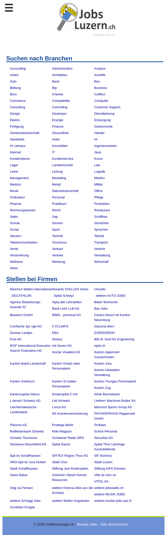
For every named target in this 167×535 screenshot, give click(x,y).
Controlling (59, 107)
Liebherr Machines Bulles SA (115, 400)
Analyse (100, 68)
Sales (14, 216)
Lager (14, 165)
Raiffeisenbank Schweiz (27, 431)
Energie (57, 120)
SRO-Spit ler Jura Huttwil (28, 462)
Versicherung (19, 255)
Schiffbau (101, 216)
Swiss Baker (19, 475)
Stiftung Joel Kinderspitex (70, 468)
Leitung (57, 171)
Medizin (15, 184)
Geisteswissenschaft (24, 133)
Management (19, 178)
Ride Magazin (62, 431)
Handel (99, 133)
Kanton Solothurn (22, 381)
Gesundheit (60, 133)
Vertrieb (57, 255)
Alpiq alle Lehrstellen (67, 302)
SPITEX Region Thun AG (70, 455)
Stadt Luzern (103, 462)
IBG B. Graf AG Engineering (114, 339)
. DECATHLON (20, 295)
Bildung (15, 88)
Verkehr (99, 249)
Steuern (15, 236)
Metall (56, 184)
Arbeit (14, 75)
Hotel (55, 139)
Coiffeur (99, 94)
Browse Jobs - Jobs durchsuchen (102, 524)
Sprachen (101, 229)
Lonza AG (59, 407)
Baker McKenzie (106, 302)
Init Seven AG (62, 346)
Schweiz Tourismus (23, 438)
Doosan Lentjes (21, 333)
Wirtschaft (101, 262)
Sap (55, 216)
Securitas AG (103, 438)
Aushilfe (100, 75)
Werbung (58, 262)
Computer (101, 101)
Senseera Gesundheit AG (28, 444)
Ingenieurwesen (105, 146)
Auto (13, 81)
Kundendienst (20, 158)
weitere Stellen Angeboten (70, 501)
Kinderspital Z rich (65, 394)
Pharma (15, 204)
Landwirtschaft (62, 165)
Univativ (100, 289)
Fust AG (16, 339)
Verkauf (57, 249)
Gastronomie (103, 126)
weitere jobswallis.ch (109, 488)
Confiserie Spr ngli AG (26, 326)
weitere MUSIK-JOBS (109, 494)
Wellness (16, 262)
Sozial (14, 229)
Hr (96, 139)
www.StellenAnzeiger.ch (86, 19)
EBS (55, 333)
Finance (57, 126)
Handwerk (17, 139)
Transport (101, 242)
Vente (14, 249)
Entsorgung (102, 120)
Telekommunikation (23, 242)
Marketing (59, 178)
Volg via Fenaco (21, 488)
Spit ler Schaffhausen (25, 455)
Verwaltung (102, 255)
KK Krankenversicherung (70, 413)
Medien (99, 178)
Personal (58, 197)
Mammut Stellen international (31, 289)
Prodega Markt (62, 425)
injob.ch (99, 346)
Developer (59, 113)
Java (97, 152)
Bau (97, 81)
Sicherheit (101, 223)
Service (57, 223)
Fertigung (17, 126)
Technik (57, 236)
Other (14, 268)
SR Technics (103, 455)
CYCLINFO (60, 326)
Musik (14, 191)
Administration (62, 68)
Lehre (14, 171)
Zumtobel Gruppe (22, 507)
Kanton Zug (102, 388)
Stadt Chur (59, 462)
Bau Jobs (101, 308)
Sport (56, 229)
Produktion (102, 204)
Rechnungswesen (22, 210)
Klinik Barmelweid (107, 394)
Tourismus (59, 242)
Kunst (98, 158)
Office (98, 191)
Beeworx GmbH (21, 315)
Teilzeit (99, 236)
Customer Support (107, 107)
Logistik (99, 171)
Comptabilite (61, 101)
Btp (54, 88)
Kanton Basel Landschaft (28, 363)
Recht (56, 210)
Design (15, 113)
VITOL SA (101, 481)
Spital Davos (61, 444)
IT (53, 152)
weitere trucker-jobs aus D (113, 501)
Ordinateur (17, 197)
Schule (15, 223)
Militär (98, 184)
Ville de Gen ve (105, 475)
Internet (15, 152)
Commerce (18, 101)
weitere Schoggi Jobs (25, 501)
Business (100, 88)
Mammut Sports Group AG (113, 407)
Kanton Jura (102, 363)
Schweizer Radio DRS (68, 438)
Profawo (100, 425)
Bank (55, 81)
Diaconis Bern (104, 326)
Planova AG (18, 425)
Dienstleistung (104, 113)
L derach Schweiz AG (25, 400)
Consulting (17, 107)
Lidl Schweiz (61, 400)
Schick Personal (105, 431)
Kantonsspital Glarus (25, 394)
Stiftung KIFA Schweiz (110, 468)
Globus (57, 339)
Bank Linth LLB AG (65, 308)
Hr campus (18, 146)
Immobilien (60, 146)
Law (97, 165)
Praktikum (59, 204)
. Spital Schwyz (63, 295)
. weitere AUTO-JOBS (109, 295)
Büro (13, 94)
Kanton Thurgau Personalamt (115, 381)
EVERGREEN (104, 333)
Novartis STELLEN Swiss (70, 289)
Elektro (15, 120)
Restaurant (102, 210)
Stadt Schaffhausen (24, 468)
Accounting (18, 68)
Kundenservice (62, 158)
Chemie (57, 94)
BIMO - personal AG (66, 315)
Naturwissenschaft (65, 191)
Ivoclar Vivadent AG (66, 352)
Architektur (59, 75)
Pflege (98, 197)
